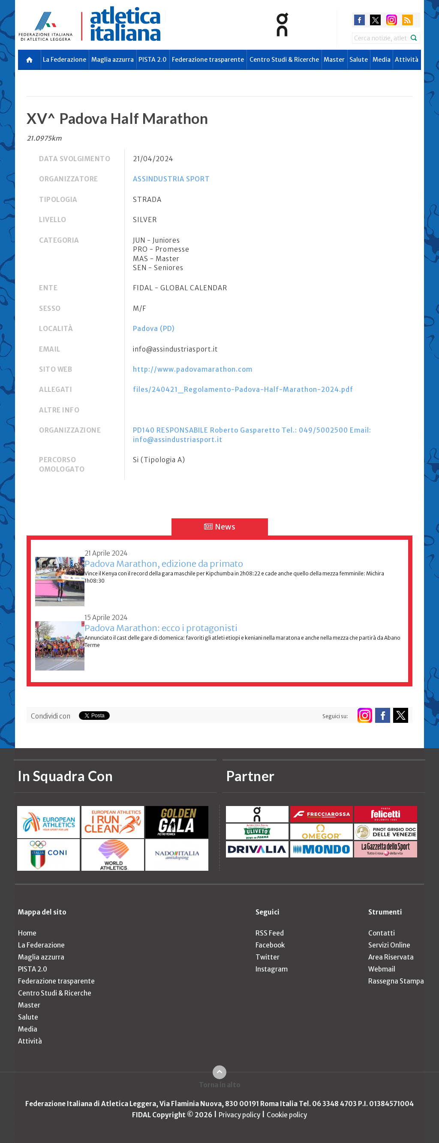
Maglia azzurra (112, 59)
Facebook (270, 945)
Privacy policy (239, 1115)
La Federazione (64, 59)
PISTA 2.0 (152, 59)
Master (334, 59)
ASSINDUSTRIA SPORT (171, 179)
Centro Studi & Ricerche (284, 59)
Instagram (272, 969)
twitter (375, 20)
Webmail (381, 969)
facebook (359, 20)
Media (382, 59)
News (219, 527)
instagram (391, 20)
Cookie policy (287, 1115)
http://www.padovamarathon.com (193, 369)
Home (27, 933)
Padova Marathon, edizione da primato (163, 563)
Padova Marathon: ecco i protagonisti (161, 628)
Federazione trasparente (208, 59)
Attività (406, 59)
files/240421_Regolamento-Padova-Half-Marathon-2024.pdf (243, 389)
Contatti (381, 933)
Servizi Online (389, 945)
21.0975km (44, 138)
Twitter (268, 957)
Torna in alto (220, 1085)
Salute (358, 59)
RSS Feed (270, 933)
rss (407, 20)
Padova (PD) (154, 329)
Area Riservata (391, 957)
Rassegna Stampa (396, 981)
